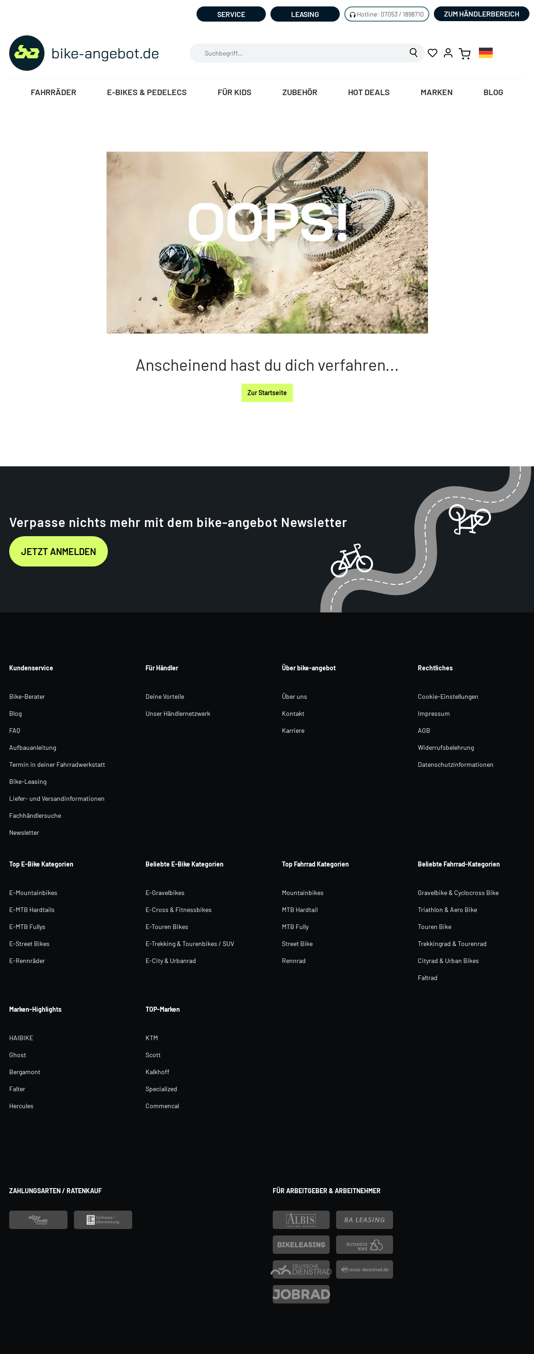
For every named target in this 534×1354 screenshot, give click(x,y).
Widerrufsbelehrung (446, 747)
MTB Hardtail (300, 909)
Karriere (293, 730)
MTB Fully (295, 926)
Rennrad (294, 960)
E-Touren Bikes (167, 926)
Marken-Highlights (35, 1009)
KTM (152, 1038)
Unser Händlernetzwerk (178, 713)
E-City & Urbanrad (171, 960)
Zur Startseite (267, 393)
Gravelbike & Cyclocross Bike (458, 892)
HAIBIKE (21, 1038)
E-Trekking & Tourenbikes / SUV (190, 943)
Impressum (434, 713)
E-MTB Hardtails (32, 909)
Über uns (294, 696)
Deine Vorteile (165, 696)
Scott (153, 1055)
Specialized (161, 1089)
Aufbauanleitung (32, 747)
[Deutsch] (486, 52)
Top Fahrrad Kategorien (315, 864)
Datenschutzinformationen (456, 764)
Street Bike (297, 943)
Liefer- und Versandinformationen (57, 798)
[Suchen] (414, 53)
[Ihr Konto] (448, 52)
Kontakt (293, 713)
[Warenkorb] (464, 52)
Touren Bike (434, 926)
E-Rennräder (27, 960)
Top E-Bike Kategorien (41, 864)
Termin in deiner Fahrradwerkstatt (57, 764)
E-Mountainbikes (33, 892)
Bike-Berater (27, 696)
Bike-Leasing (27, 781)
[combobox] (297, 53)
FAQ (14, 730)
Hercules (21, 1106)
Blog (15, 713)
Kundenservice (31, 668)
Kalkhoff (157, 1072)
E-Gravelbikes (165, 892)
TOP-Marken (163, 1009)
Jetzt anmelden (58, 551)
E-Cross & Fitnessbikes (179, 909)
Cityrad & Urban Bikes (448, 960)
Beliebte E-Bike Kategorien (185, 864)
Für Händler (162, 668)
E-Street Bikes (29, 943)
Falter (17, 1089)
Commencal (162, 1106)
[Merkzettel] (432, 52)
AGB (424, 730)
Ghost (17, 1055)
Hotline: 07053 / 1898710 (390, 14)
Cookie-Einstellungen (448, 696)
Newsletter (24, 832)
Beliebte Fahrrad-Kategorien (459, 864)
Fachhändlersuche (35, 815)
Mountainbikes (303, 892)
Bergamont (24, 1072)
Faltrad (428, 977)
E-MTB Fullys (27, 926)
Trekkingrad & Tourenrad (452, 943)
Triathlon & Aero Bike (447, 909)
